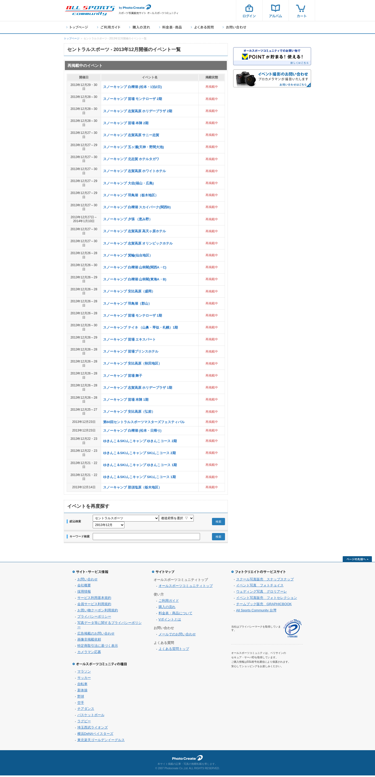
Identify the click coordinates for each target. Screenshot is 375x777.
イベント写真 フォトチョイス (260, 587)
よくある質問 (202, 27)
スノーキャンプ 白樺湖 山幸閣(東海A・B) (134, 279)
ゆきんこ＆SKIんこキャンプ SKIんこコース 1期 (139, 477)
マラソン (84, 673)
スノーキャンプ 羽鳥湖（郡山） (127, 303)
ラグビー (84, 723)
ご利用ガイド (108, 27)
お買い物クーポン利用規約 (97, 612)
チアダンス (85, 710)
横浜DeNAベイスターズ (95, 735)
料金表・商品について (175, 615)
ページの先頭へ (357, 560)
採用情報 (84, 593)
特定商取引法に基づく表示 (97, 647)
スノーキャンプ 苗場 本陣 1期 (125, 400)
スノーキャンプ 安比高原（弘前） (129, 411)
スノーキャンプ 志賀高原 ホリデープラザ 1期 (137, 388)
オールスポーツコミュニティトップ (186, 587)
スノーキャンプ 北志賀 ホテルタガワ (131, 159)
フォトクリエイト (187, 759)
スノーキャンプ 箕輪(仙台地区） (128, 255)
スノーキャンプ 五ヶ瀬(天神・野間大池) (133, 147)
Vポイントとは (170, 621)
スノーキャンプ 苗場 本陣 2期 (125, 123)
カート (302, 10)
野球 (80, 698)
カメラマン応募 (89, 653)
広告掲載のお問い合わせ (96, 635)
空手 (80, 704)
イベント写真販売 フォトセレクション (266, 599)
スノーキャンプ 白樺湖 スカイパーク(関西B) (137, 207)
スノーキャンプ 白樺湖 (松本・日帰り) (132, 431)
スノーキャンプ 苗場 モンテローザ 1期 (132, 315)
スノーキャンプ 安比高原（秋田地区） (132, 363)
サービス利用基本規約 (94, 599)
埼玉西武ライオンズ (92, 729)
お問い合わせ (234, 27)
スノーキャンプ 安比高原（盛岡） (129, 291)
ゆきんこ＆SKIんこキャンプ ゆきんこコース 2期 (140, 441)
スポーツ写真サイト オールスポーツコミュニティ (90, 10)
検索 (218, 522)
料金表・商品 (170, 27)
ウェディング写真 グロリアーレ (261, 593)
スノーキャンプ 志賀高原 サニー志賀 (131, 135)
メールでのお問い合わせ (177, 636)
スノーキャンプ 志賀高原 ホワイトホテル (134, 171)
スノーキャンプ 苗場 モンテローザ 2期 (132, 99)
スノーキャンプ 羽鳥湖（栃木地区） (130, 195)
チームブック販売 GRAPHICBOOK (264, 605)
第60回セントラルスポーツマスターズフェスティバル (144, 422)
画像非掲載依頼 (89, 641)
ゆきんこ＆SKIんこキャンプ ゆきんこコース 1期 (140, 465)
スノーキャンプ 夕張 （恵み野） (127, 219)
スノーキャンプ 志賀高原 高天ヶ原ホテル (134, 231)
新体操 (82, 692)
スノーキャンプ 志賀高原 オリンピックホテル (138, 243)
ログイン (249, 10)
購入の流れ (139, 27)
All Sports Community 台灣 (256, 612)
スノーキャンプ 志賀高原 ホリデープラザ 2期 (137, 111)
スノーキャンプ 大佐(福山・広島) (128, 183)
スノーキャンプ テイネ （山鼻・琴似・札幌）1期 (140, 327)
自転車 (82, 685)
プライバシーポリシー (94, 618)
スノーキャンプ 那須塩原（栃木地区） (132, 487)
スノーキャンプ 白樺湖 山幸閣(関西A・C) (134, 267)
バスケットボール (90, 716)
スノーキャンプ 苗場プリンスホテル (130, 351)
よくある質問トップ (174, 650)
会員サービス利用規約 (94, 605)
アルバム (275, 10)
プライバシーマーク (292, 630)
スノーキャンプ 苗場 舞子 (122, 376)
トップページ (77, 27)
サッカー (84, 679)
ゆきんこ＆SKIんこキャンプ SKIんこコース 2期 (139, 453)
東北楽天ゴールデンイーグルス (101, 741)
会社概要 (84, 587)
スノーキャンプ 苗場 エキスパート (129, 339)
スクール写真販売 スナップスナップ (265, 581)
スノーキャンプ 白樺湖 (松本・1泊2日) (132, 87)
